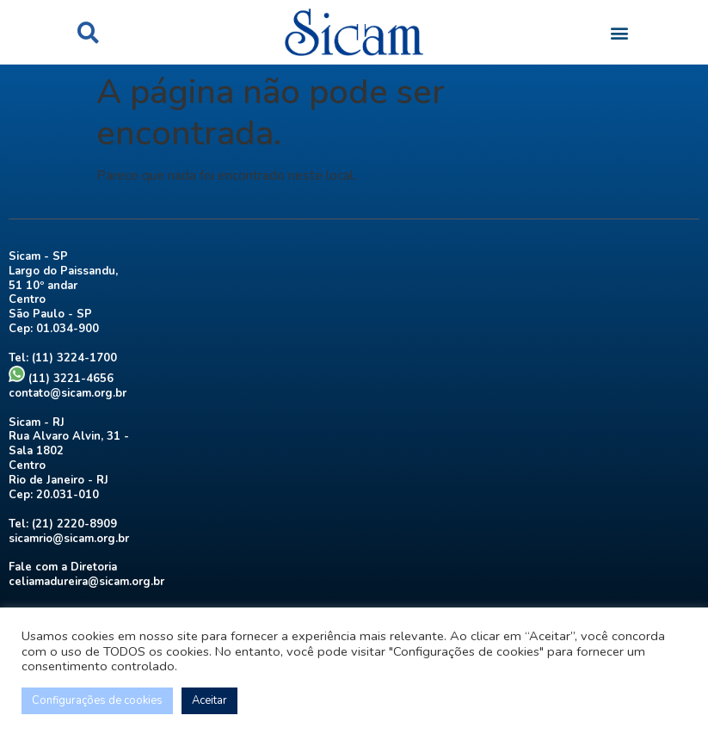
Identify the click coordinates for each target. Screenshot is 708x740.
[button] (88, 32)
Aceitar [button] (209, 700)
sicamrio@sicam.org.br (69, 538)
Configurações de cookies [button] (97, 700)
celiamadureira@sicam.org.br (86, 581)
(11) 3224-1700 (74, 358)
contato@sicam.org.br (67, 393)
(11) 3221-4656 (61, 378)
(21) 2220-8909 (74, 524)
